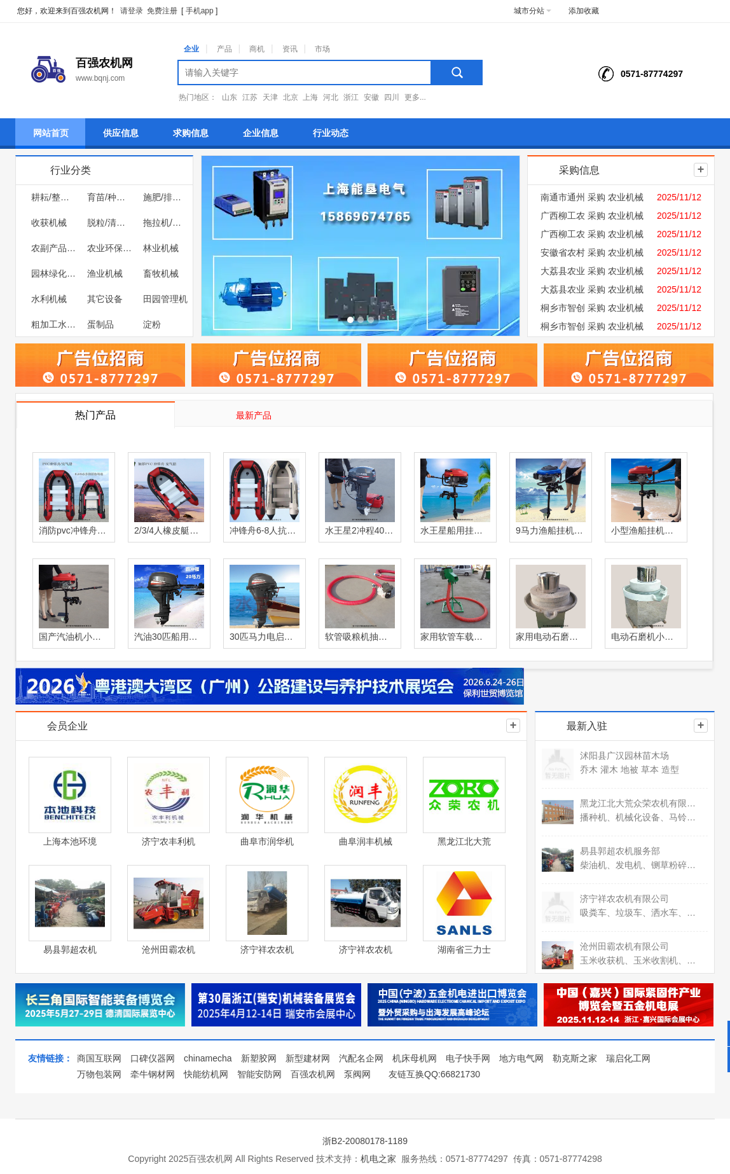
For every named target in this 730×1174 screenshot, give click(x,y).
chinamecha (208, 1058)
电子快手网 (468, 1058)
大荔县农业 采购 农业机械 (592, 271)
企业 (191, 49)
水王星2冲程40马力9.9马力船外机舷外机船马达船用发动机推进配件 (360, 530)
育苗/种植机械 (109, 197)
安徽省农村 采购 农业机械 (592, 252)
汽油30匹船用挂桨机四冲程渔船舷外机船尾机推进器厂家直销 (169, 637)
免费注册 (162, 10)
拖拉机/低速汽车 (165, 223)
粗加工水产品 (53, 324)
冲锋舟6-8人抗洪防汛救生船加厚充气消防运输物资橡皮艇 (265, 530)
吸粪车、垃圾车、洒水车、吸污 (639, 913)
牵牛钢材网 (152, 1074)
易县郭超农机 (70, 949)
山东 (229, 97)
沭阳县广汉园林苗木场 (624, 755)
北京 (290, 97)
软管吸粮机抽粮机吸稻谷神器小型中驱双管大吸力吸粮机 (360, 637)
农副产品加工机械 (53, 248)
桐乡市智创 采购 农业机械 (592, 308)
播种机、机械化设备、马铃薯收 (639, 817)
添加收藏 (583, 10)
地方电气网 (521, 1058)
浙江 (351, 97)
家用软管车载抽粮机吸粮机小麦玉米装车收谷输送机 (455, 637)
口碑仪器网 (152, 1058)
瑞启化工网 (628, 1058)
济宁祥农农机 (267, 949)
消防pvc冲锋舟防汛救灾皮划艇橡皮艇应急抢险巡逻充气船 (74, 530)
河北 (330, 97)
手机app (200, 10)
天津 (270, 97)
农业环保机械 (109, 248)
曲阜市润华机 (267, 841)
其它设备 (105, 299)
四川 (391, 97)
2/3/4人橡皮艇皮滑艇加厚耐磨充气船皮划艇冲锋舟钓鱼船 (169, 530)
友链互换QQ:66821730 (434, 1074)
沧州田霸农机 (168, 949)
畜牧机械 (161, 273)
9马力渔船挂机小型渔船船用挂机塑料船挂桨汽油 (551, 530)
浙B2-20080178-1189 (365, 1141)
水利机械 (49, 299)
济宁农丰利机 (168, 841)
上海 (310, 97)
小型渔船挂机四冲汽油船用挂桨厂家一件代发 (646, 530)
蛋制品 (100, 324)
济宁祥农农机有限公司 (624, 899)
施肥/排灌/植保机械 (165, 197)
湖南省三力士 (464, 949)
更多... (415, 97)
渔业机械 (105, 273)
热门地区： (198, 97)
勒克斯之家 (575, 1058)
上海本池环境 (70, 841)
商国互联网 (99, 1058)
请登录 (131, 10)
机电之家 (378, 1159)
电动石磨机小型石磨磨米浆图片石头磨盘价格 (646, 637)
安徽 (371, 97)
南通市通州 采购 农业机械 (592, 197)
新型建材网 (308, 1058)
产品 (224, 49)
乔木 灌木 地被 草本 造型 (629, 769)
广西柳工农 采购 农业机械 (592, 216)
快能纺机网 (206, 1074)
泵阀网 (357, 1074)
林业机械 (161, 248)
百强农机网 (313, 1074)
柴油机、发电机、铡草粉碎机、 (639, 865)
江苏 (250, 97)
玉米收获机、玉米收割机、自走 (639, 960)
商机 (257, 49)
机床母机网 (414, 1058)
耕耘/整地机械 (53, 197)
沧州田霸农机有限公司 (624, 946)
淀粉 (152, 324)
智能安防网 (259, 1074)
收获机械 (49, 223)
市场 (322, 49)
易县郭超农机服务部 (620, 851)
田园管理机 (165, 299)
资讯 (290, 49)
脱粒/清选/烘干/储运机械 (109, 223)
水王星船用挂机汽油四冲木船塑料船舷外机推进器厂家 (455, 530)
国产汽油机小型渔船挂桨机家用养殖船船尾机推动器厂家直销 (74, 637)
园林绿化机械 (53, 273)
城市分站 (532, 10)
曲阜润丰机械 (365, 841)
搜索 (457, 72)
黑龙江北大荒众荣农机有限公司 (639, 803)
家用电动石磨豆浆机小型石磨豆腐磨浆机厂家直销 (551, 637)
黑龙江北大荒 (464, 841)
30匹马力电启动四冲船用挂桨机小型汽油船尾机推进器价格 (265, 637)
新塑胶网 (259, 1058)
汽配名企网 (361, 1058)
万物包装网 (99, 1074)
